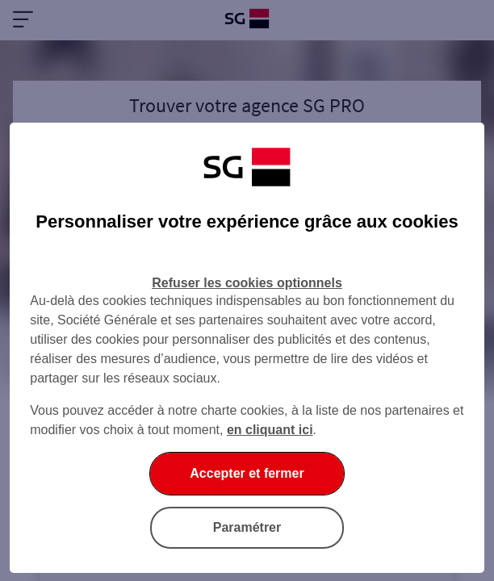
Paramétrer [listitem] (247, 527)
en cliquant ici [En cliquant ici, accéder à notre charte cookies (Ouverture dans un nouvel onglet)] (270, 430)
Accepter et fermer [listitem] (247, 473)
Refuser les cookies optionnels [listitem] (247, 283)
